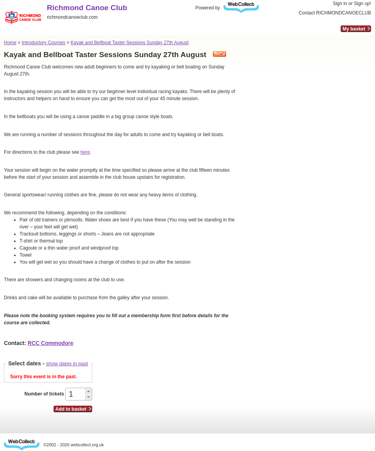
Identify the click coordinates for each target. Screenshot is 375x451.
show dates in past (67, 364)
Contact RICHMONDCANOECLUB (335, 13)
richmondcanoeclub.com (72, 17)
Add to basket (70, 409)
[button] (88, 391)
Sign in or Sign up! (352, 3)
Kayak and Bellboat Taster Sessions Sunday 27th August (130, 42)
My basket (354, 29)
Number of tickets (44, 394)
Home (10, 42)
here (85, 152)
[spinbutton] (76, 394)
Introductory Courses (43, 42)
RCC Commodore (50, 343)
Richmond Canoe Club (87, 8)
